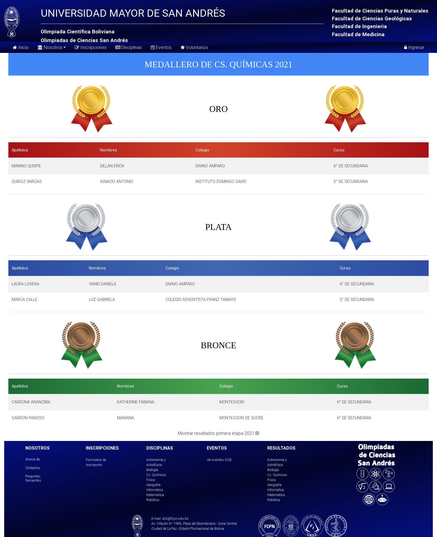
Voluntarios (194, 47)
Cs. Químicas (156, 475)
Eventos (161, 47)
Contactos (32, 468)
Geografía (153, 485)
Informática (154, 490)
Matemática (155, 495)
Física (150, 480)
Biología (152, 470)
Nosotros (50, 47)
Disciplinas (128, 47)
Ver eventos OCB (219, 460)
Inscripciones (90, 47)
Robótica (152, 500)
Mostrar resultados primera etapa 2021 (218, 433)
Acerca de (32, 459)
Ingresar (414, 47)
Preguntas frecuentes (33, 478)
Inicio (21, 47)
